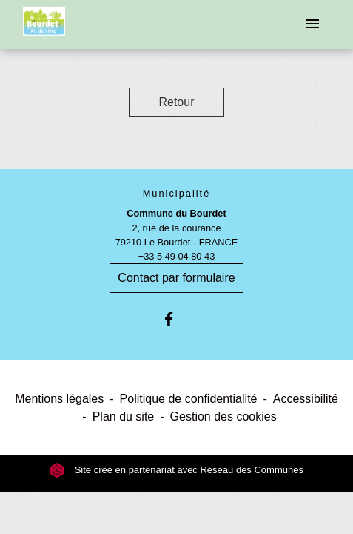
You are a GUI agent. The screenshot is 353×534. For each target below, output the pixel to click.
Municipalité (177, 193)
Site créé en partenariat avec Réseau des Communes (176, 469)
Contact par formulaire (176, 277)
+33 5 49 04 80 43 (176, 256)
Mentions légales (59, 398)
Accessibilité (305, 398)
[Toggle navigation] (312, 24)
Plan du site (124, 416)
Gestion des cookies (223, 416)
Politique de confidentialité (189, 398)
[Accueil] (44, 24)
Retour (176, 102)
